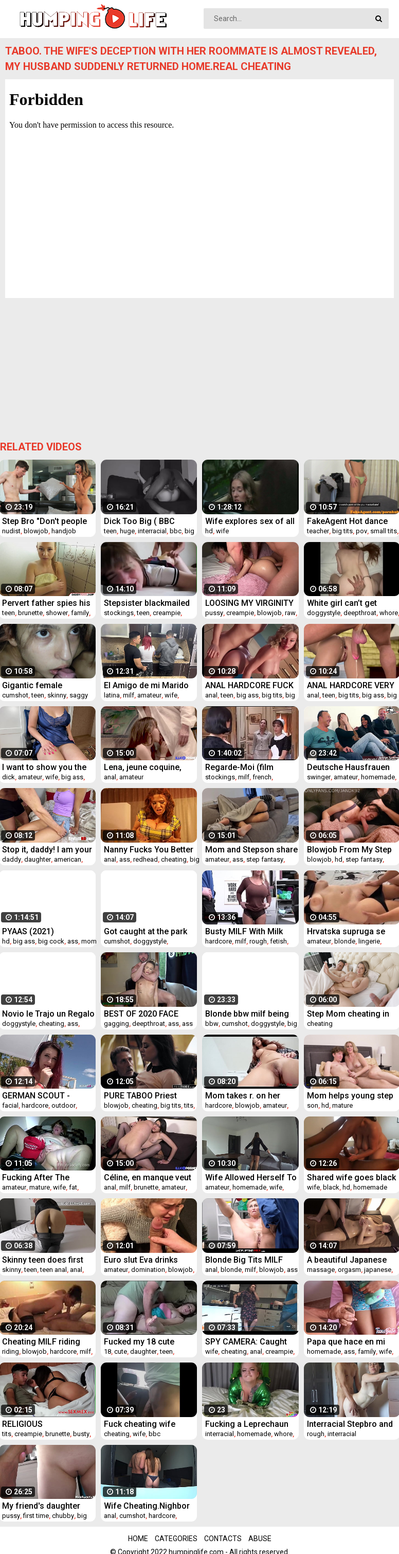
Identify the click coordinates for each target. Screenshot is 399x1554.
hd (209, 531)
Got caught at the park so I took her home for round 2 (146, 931)
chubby (63, 1516)
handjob (63, 531)
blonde (344, 941)
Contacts (223, 1538)
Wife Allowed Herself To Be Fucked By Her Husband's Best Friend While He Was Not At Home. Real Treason (251, 1177)
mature (342, 1105)
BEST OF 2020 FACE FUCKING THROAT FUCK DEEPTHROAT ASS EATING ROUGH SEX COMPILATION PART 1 (149, 1014)
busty (81, 1434)
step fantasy (264, 859)
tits (188, 1105)
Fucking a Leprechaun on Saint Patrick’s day (246, 1424)
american (67, 859)
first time (36, 1516)
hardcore (218, 941)
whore (388, 613)
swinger (319, 777)
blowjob (36, 531)
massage (321, 1269)
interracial (152, 531)
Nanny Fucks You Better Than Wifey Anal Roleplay (148, 849)
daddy (11, 859)
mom (89, 941)
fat (73, 1187)
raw (290, 613)
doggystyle (323, 613)
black (331, 1187)
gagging (116, 1023)
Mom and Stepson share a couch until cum (251, 849)
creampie (166, 613)
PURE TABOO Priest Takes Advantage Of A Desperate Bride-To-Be (147, 1096)
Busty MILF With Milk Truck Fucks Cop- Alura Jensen (249, 931)
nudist (11, 531)
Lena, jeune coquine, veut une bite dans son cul (146, 767)
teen (110, 531)
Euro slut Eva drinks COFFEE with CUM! (141, 1260)
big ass (248, 695)
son (312, 1105)
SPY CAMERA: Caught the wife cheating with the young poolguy (246, 1342)
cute (120, 1351)
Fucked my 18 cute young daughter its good (150, 1342)
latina (112, 695)
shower (57, 613)
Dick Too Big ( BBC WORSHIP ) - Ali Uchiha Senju (147, 521)
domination (148, 1269)
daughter (37, 859)
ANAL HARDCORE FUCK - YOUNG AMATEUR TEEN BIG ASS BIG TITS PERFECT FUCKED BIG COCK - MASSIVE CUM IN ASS (249, 685)
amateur (149, 695)
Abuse (259, 1538)
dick (8, 777)
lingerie (369, 941)
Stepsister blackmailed (147, 603)
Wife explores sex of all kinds (250, 521)
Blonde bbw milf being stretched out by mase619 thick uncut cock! (247, 1014)
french (261, 777)
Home (138, 1538)
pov (361, 531)
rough (258, 941)
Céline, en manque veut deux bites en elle (147, 1177)
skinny (56, 695)
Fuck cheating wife (139, 1424)
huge (127, 531)
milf (128, 695)
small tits (383, 531)
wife (222, 531)
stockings (119, 613)
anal (211, 695)
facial (10, 1105)
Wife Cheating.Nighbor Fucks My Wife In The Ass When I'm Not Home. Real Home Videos (150, 1506)
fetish (278, 941)
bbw (212, 1023)
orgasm (349, 1269)
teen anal (53, 1269)
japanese (377, 1269)
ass (124, 859)
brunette (30, 613)
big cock (51, 941)
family (80, 613)
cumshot (15, 695)
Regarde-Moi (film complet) (239, 767)
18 (107, 1351)
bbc (176, 531)
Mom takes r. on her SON (242, 1096)
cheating (174, 859)
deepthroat (359, 613)
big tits (342, 531)
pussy (214, 613)
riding (10, 1351)
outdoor (63, 1105)
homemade (378, 777)
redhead (145, 859)
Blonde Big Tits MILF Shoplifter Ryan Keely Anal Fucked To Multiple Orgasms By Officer (250, 1260)
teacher (318, 531)
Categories (176, 1538)
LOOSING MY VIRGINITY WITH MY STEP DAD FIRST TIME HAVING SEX (250, 603)
